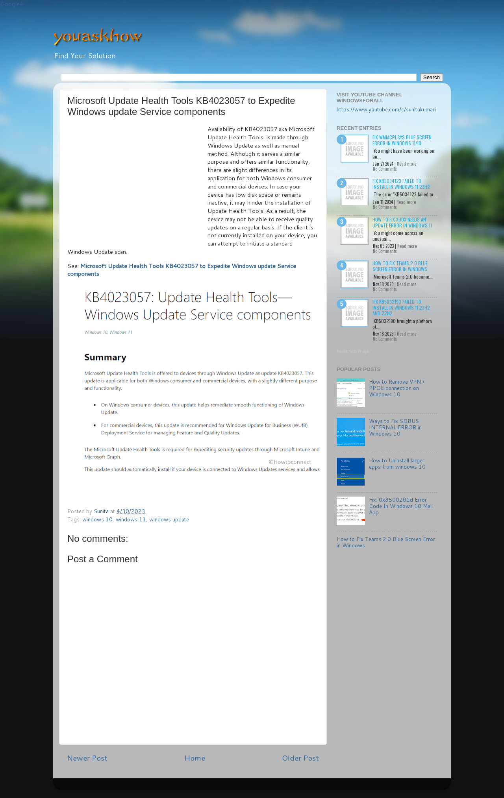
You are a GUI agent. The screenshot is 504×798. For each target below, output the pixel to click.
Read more (406, 164)
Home (194, 757)
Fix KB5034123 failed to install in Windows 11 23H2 (401, 183)
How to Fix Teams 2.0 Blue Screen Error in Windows (400, 266)
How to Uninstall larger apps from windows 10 (397, 463)
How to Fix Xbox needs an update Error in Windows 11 (402, 222)
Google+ (12, 4)
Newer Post (87, 757)
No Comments (385, 169)
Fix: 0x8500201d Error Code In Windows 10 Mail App (401, 506)
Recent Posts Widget (353, 351)
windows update (169, 519)
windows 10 (97, 519)
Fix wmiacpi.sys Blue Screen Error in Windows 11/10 (402, 140)
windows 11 (131, 519)
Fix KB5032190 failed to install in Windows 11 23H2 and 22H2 (401, 307)
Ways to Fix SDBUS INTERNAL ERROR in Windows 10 (395, 427)
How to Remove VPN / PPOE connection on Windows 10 (396, 388)
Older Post (300, 757)
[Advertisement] (137, 184)
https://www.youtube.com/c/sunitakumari (386, 109)
